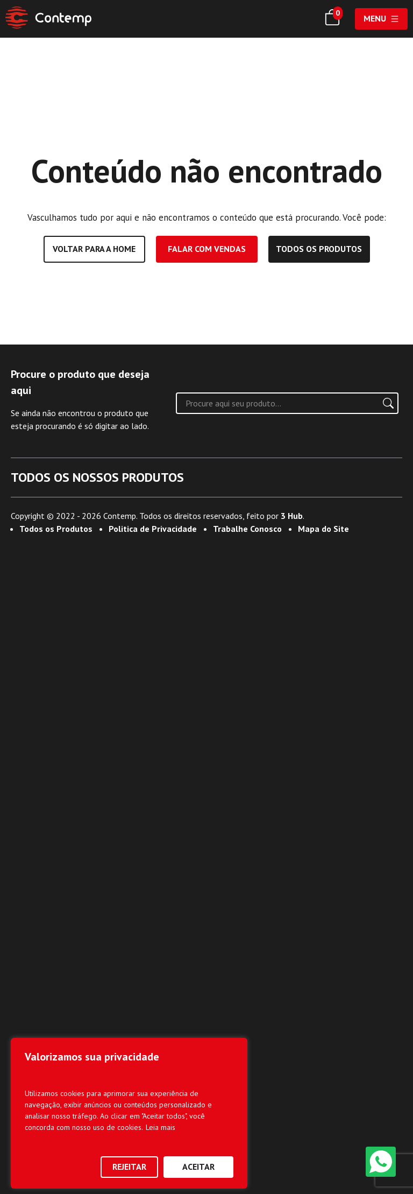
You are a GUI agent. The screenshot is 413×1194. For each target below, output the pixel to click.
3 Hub (292, 1158)
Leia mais (160, 1127)
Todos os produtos (319, 248)
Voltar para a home (94, 248)
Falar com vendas (207, 248)
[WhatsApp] (381, 1162)
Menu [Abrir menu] (381, 18)
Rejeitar (129, 1166)
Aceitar (198, 1166)
